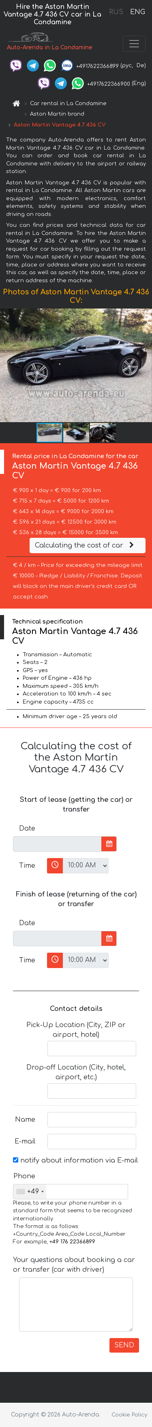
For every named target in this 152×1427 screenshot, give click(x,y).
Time (27, 865)
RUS (116, 12)
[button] (144, 365)
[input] (57, 844)
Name (25, 1119)
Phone (24, 1176)
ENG (137, 12)
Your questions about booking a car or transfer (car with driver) (74, 1264)
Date (27, 828)
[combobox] (29, 1191)
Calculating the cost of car (85, 545)
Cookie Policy (129, 1415)
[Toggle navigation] (134, 44)
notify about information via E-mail (75, 1160)
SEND (124, 1345)
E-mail (25, 1141)
